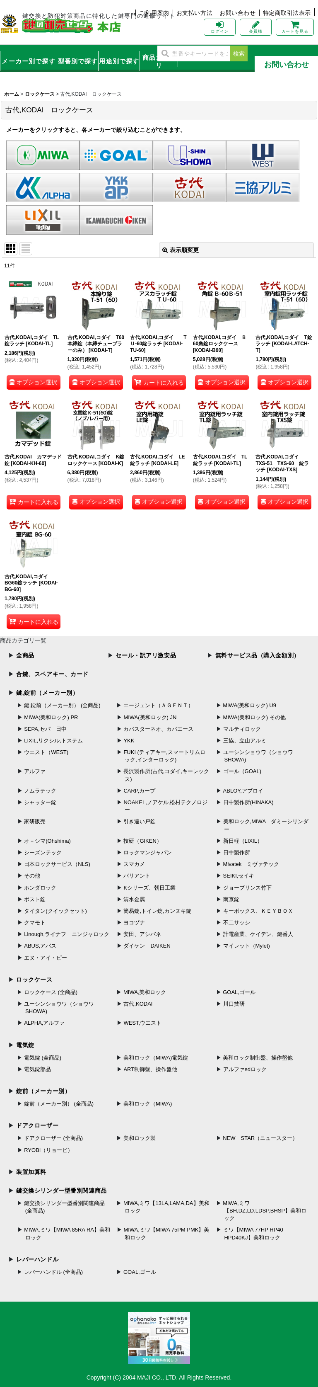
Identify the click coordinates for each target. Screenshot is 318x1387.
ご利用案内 (154, 13)
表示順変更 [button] (180, 250)
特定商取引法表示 (287, 13)
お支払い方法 (194, 13)
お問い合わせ (237, 13)
